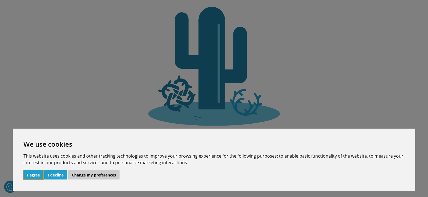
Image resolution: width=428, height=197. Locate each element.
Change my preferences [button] (94, 175)
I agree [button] (33, 175)
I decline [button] (56, 175)
